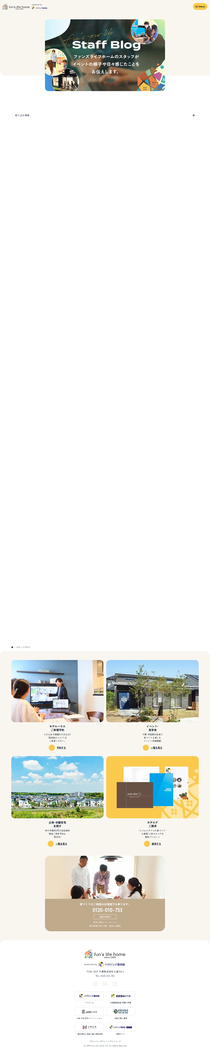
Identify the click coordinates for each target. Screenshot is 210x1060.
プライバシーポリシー (98, 1041)
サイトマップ (115, 1041)
